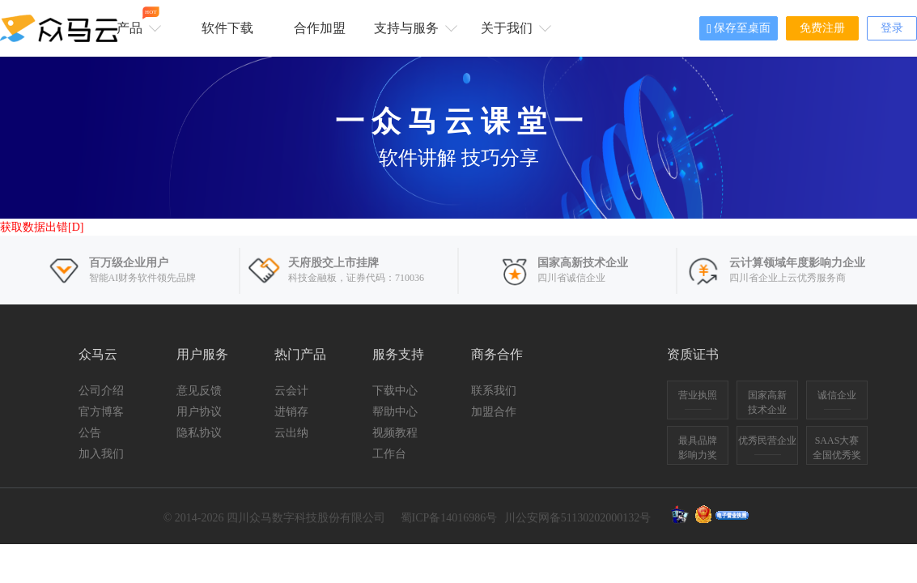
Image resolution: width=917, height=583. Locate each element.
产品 (136, 20)
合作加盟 (320, 28)
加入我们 (101, 454)
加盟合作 (493, 412)
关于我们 (513, 27)
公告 (90, 433)
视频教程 (395, 433)
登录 (892, 28)
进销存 (291, 412)
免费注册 (822, 28)
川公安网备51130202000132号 (577, 518)
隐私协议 (199, 433)
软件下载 (227, 28)
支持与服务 (413, 27)
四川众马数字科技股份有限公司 (306, 518)
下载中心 (395, 391)
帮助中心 (395, 412)
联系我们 (493, 391)
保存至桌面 (739, 29)
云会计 (291, 391)
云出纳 (291, 433)
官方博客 (101, 412)
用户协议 (199, 412)
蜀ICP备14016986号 (449, 518)
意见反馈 (199, 391)
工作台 (389, 454)
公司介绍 (101, 391)
